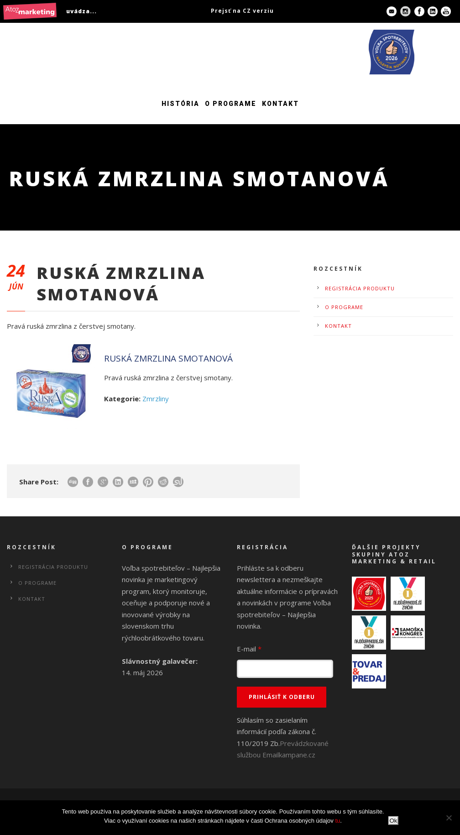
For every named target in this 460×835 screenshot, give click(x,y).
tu (337, 820)
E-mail (249, 648)
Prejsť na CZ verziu (242, 11)
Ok (393, 820)
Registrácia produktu (360, 288)
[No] (448, 817)
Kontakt (280, 103)
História (180, 103)
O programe (230, 103)
